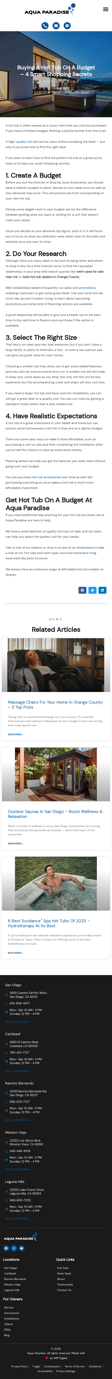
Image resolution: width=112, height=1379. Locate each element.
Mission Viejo (16, 1132)
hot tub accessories (46, 477)
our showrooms (82, 547)
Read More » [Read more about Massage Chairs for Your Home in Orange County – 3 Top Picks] (15, 734)
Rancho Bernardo (19, 1083)
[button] (105, 9)
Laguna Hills (14, 1181)
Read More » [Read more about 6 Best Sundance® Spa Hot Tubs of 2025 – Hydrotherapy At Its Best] (15, 953)
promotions (87, 288)
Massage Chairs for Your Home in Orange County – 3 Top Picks (55, 704)
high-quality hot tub (23, 142)
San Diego (13, 985)
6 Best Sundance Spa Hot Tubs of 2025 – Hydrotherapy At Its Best (49, 923)
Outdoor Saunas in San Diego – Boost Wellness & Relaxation (55, 814)
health (66, 423)
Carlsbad (12, 1034)
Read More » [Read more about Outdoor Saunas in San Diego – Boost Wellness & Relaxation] (15, 843)
